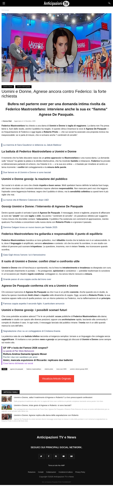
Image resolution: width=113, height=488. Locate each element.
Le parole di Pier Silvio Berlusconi (18, 351)
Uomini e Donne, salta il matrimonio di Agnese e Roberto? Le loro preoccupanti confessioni (53, 397)
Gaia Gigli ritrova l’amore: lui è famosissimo (24, 255)
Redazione (31, 472)
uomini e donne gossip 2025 (79, 369)
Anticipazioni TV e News (56, 437)
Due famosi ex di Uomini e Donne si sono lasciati (27, 172)
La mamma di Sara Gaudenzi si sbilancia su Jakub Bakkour (32, 145)
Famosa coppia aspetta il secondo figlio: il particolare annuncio (33, 303)
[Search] (108, 3)
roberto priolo (49, 369)
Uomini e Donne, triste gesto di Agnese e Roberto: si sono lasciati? (42, 405)
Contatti (40, 472)
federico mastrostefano (34, 369)
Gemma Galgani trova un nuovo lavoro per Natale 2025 (30, 227)
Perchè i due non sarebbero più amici (20, 357)
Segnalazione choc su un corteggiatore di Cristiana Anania (31, 331)
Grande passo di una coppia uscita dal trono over (27, 279)
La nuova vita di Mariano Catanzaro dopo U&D (26, 200)
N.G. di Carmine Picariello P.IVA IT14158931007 (56, 482)
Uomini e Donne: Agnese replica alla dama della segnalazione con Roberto (46, 415)
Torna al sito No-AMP (56, 465)
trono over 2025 (61, 369)
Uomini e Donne (7, 86)
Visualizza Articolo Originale (56, 378)
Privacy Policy (80, 472)
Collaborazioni (51, 472)
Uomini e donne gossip (23, 86)
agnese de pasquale (16, 369)
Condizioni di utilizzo (66, 472)
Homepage (5, 10)
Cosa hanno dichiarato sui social (18, 363)
